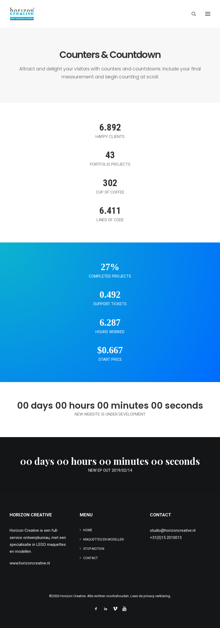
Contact (90, 558)
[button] (207, 14)
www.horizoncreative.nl (30, 563)
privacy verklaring (156, 596)
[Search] (191, 13)
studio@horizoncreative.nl (172, 530)
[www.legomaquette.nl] (68, 13)
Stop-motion (93, 549)
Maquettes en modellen (103, 539)
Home (87, 530)
